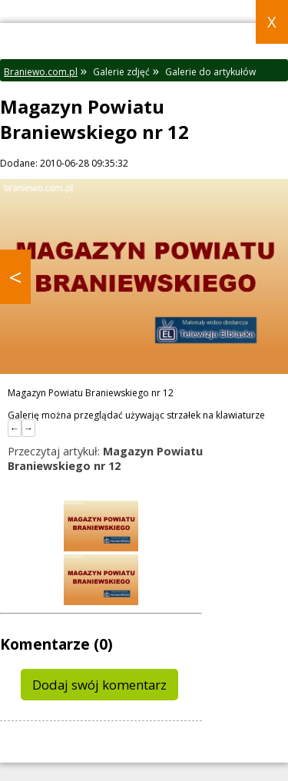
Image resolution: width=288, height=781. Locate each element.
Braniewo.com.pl (41, 71)
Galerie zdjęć (121, 71)
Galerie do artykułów (210, 71)
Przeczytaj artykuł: (105, 458)
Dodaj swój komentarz (99, 684)
